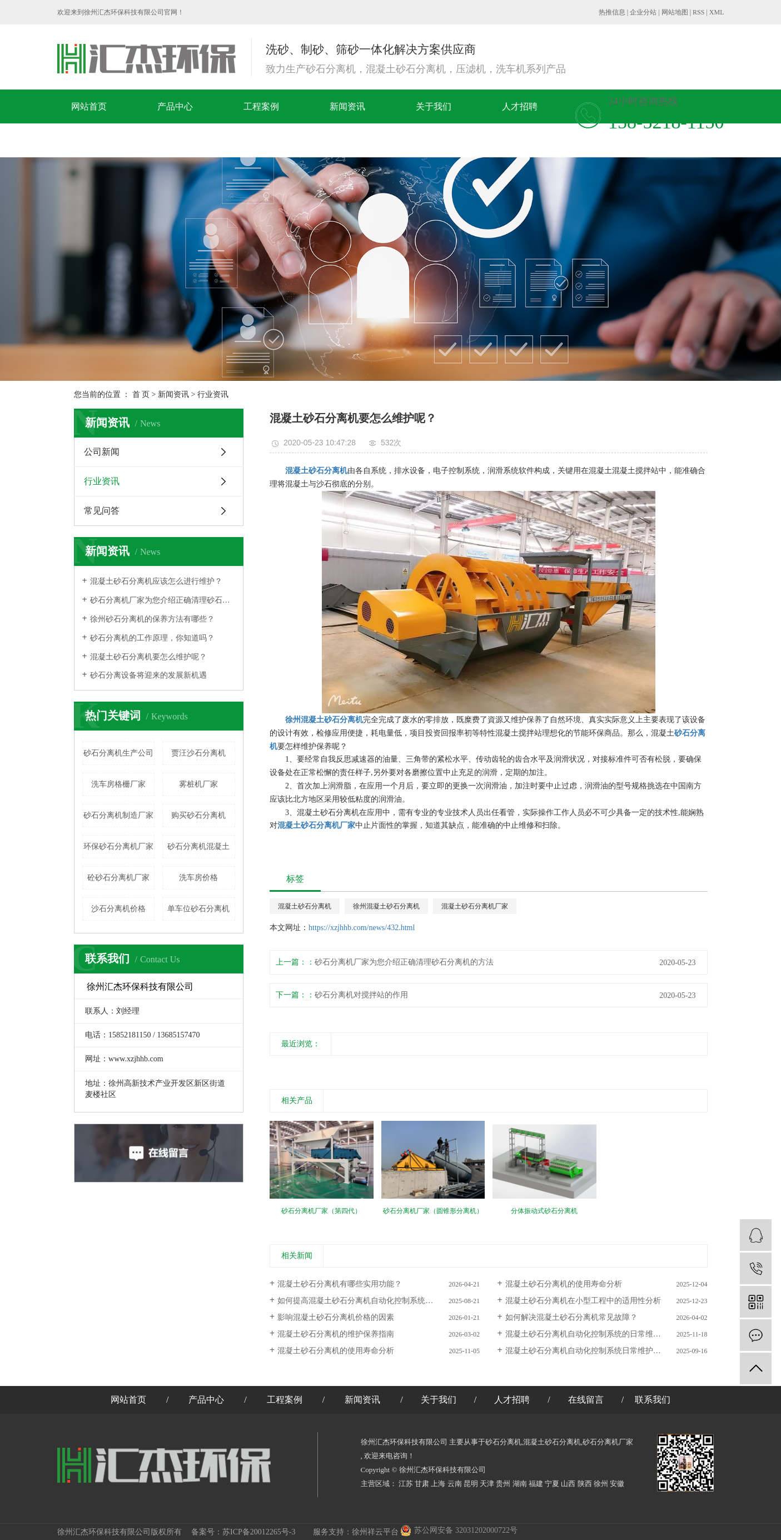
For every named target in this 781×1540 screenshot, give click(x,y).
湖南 (520, 1483)
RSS (698, 12)
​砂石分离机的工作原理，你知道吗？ (152, 638)
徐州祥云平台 (375, 1532)
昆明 (471, 1483)
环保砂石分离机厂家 (118, 846)
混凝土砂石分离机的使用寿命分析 (563, 1284)
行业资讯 (212, 394)
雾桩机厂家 (198, 784)
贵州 (503, 1483)
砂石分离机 (503, 1442)
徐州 (601, 1483)
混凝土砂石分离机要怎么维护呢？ (148, 657)
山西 (568, 1483)
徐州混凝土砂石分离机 (386, 906)
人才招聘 (520, 106)
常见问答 (102, 510)
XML (716, 12)
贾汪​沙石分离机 (198, 753)
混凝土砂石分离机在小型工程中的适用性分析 (583, 1300)
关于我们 (433, 106)
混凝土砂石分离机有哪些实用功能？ (339, 1284)
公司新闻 (102, 451)
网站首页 (89, 106)
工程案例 (261, 106)
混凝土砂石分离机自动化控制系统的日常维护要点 (590, 1334)
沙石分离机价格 (118, 909)
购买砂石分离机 (198, 815)
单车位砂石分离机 (198, 909)
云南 (454, 1483)
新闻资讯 (347, 106)
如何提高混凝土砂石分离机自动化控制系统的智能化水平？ (378, 1300)
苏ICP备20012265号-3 (258, 1532)
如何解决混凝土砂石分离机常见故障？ (571, 1317)
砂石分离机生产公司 (118, 753)
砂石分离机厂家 (608, 1442)
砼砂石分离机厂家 (118, 877)
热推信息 (612, 12)
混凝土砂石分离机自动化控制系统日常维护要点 (587, 1351)
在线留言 (112, 140)
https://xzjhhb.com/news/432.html (362, 927)
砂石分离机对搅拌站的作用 (361, 995)
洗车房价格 (198, 877)
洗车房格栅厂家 (118, 784)
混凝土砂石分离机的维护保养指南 (335, 1334)
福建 (536, 1483)
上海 (438, 1483)
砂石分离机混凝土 (198, 846)
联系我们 (198, 140)
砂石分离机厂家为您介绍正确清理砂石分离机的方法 (162, 600)
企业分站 (643, 12)
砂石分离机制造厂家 (118, 815)
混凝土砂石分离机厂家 (474, 906)
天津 (487, 1483)
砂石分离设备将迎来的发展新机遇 (148, 675)
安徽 (617, 1483)
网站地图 (674, 12)
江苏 (406, 1483)
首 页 (141, 394)
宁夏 (552, 1483)
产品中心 (175, 106)
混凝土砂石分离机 (304, 906)
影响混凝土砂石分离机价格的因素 (335, 1317)
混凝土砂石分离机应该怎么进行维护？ (156, 581)
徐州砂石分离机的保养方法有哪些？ (152, 619)
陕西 (585, 1483)
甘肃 (422, 1483)
